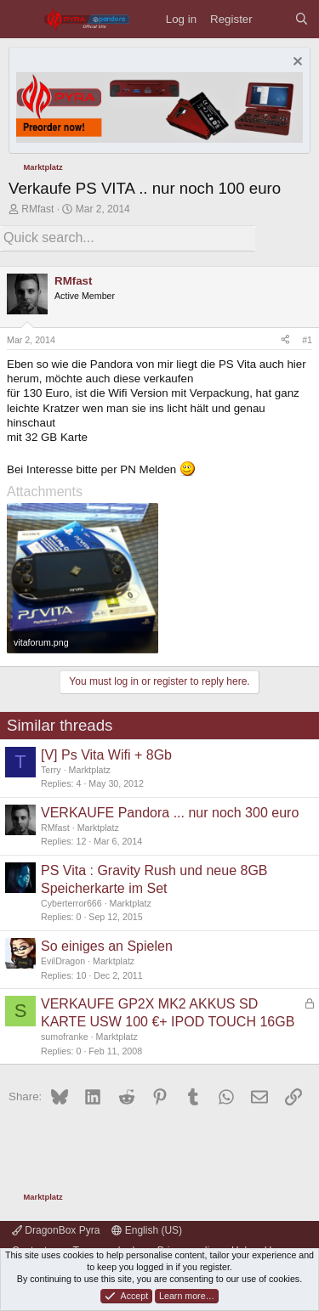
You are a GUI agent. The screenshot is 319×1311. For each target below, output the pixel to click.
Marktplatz (90, 770)
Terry (51, 770)
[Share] (285, 340)
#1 (307, 340)
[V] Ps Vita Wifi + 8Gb (106, 755)
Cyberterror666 (71, 903)
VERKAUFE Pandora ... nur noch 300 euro (170, 812)
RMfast (37, 209)
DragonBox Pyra (56, 1230)
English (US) (146, 1230)
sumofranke (64, 1036)
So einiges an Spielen (107, 946)
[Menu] (21, 19)
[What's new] (273, 19)
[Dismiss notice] (295, 63)
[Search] (302, 19)
